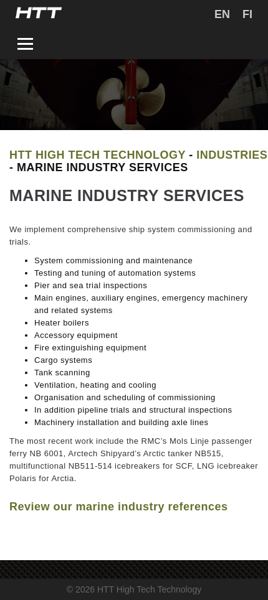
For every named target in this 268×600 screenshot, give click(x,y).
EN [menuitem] (222, 14)
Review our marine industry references (118, 506)
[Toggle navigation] (25, 45)
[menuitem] (222, 14)
